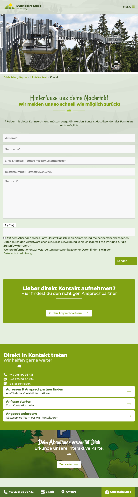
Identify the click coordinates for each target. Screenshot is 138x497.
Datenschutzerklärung (17, 253)
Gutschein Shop (118, 492)
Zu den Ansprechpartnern (65, 313)
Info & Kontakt (38, 77)
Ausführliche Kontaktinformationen (34, 391)
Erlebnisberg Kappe (15, 77)
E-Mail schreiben (17, 383)
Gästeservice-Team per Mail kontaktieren (32, 415)
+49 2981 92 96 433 (18, 374)
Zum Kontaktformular (20, 403)
